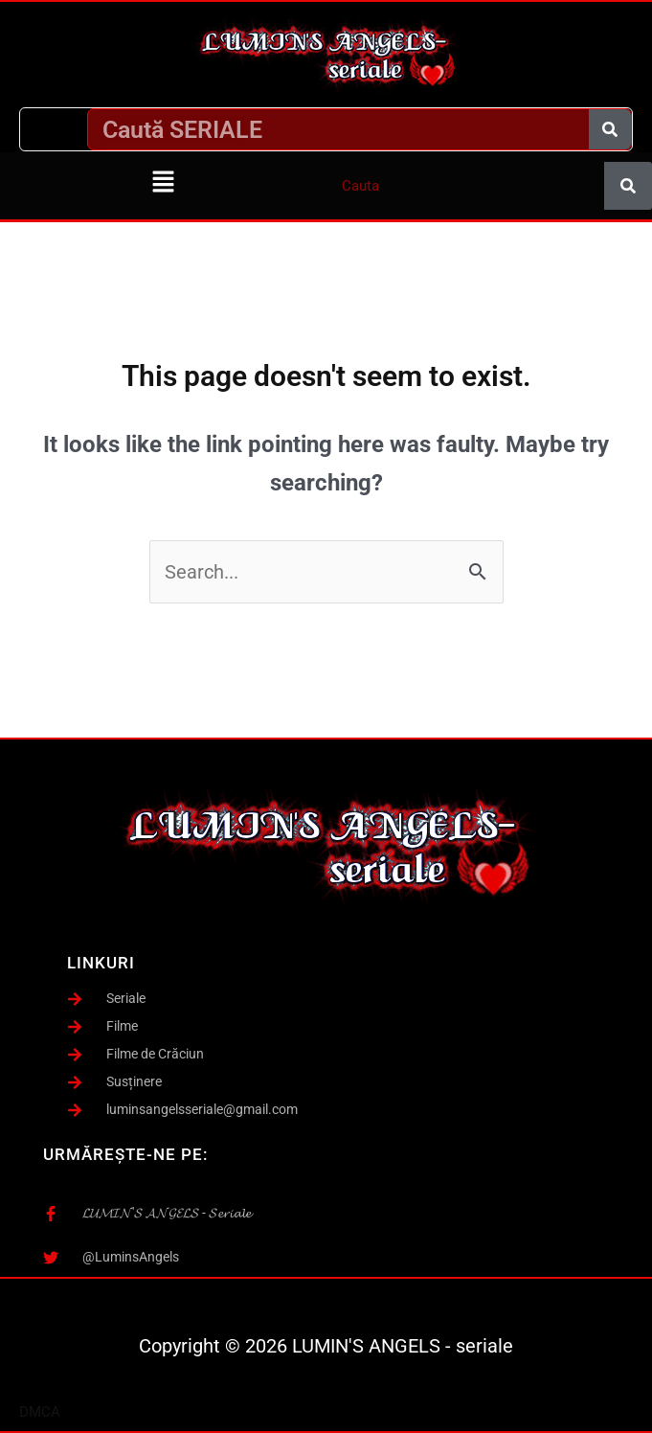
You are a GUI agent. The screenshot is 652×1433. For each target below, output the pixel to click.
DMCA (39, 1412)
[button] (163, 183)
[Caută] (610, 129)
